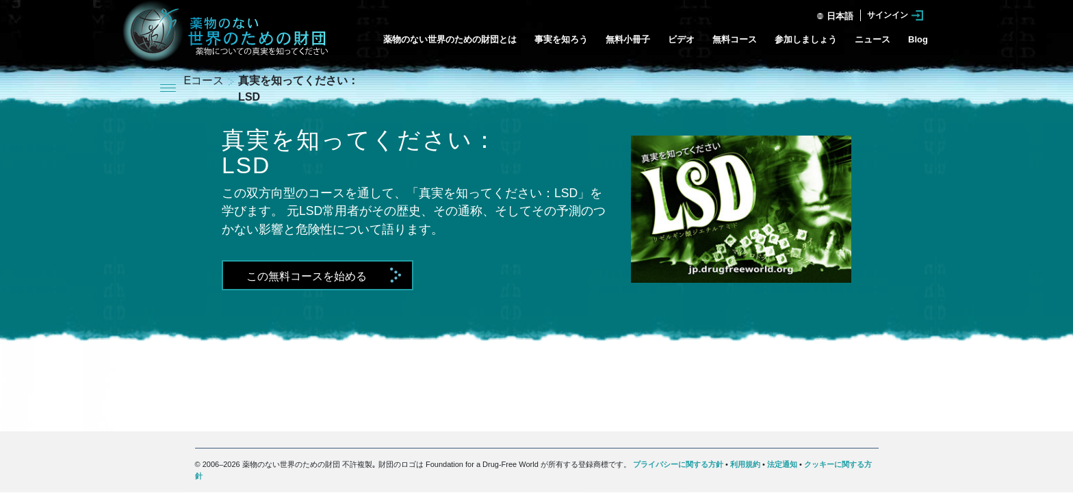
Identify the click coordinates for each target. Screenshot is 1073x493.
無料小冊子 (628, 39)
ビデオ (681, 39)
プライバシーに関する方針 (678, 464)
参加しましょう (806, 39)
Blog (918, 39)
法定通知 (782, 464)
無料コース (734, 39)
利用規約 (745, 464)
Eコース (205, 80)
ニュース (872, 39)
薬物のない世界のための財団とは (450, 39)
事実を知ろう (561, 39)
